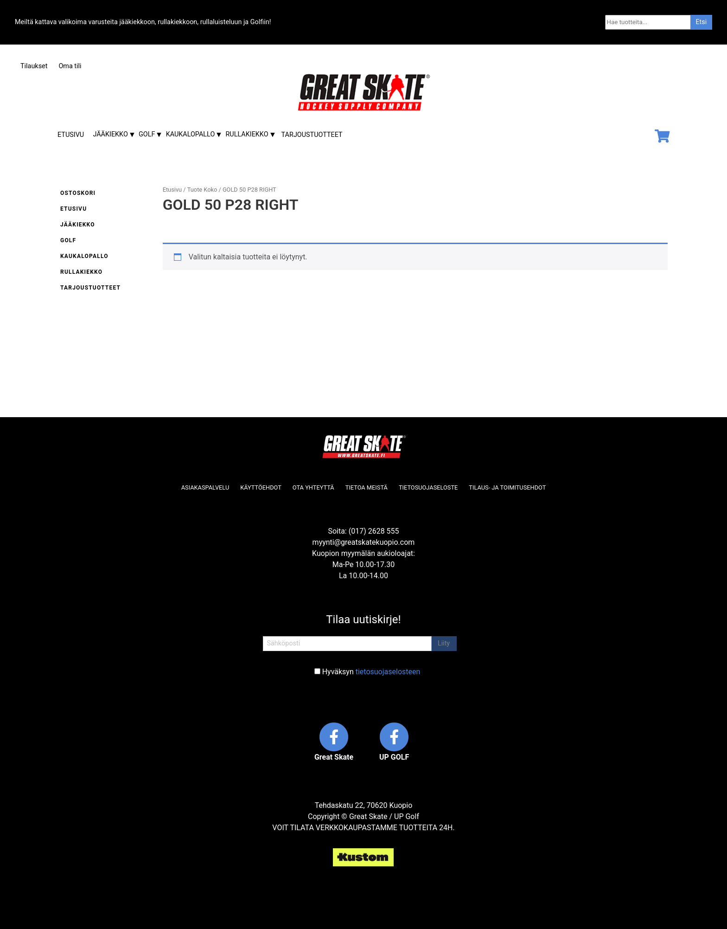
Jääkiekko (110, 134)
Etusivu (70, 135)
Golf (147, 134)
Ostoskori (78, 193)
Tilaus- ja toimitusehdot (507, 487)
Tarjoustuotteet (312, 135)
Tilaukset (33, 66)
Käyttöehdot (260, 487)
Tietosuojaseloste (428, 487)
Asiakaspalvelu (205, 487)
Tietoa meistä (366, 487)
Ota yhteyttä (313, 487)
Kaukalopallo (190, 134)
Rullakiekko (247, 134)
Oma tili (69, 66)
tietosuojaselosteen (388, 671)
